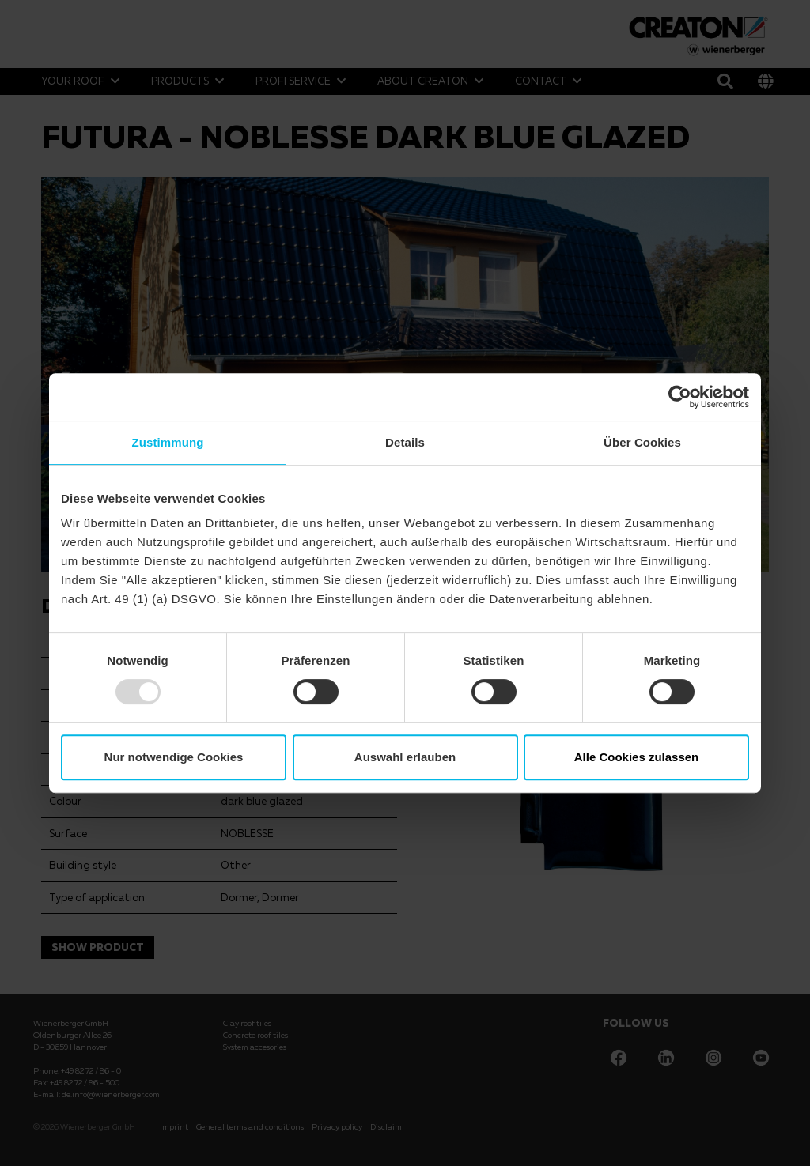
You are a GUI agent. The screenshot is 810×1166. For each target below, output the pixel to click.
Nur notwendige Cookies (174, 757)
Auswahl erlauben (405, 757)
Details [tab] (405, 442)
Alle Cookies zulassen (636, 757)
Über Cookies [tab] (642, 442)
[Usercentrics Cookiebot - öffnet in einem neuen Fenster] (680, 397)
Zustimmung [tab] (168, 442)
